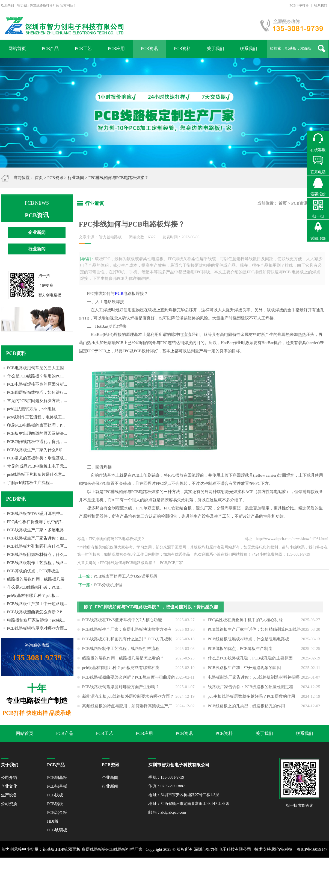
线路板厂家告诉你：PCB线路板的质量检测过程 (250, 688)
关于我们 (215, 48)
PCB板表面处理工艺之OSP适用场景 (127, 576)
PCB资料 (182, 48)
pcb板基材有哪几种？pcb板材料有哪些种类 (120, 669)
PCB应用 (116, 48)
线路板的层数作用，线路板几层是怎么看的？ (123, 660)
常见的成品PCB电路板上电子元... (37, 466)
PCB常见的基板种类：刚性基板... (37, 458)
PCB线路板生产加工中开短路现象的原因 (244, 669)
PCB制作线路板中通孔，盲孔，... (37, 441)
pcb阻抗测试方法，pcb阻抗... (33, 409)
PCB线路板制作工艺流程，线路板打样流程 (120, 650)
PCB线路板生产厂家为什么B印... (36, 450)
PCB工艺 (83, 48)
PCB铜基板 (57, 777)
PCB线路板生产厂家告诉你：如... (37, 538)
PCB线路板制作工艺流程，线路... (37, 563)
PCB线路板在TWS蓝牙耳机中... (35, 513)
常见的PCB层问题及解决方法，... (37, 400)
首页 (39, 177)
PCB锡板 (55, 804)
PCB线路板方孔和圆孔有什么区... (37, 546)
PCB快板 (55, 795)
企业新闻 (37, 232)
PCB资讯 (149, 48)
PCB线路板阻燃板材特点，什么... (37, 554)
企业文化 (9, 786)
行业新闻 (76, 177)
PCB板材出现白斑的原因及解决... (37, 433)
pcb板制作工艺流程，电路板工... (36, 417)
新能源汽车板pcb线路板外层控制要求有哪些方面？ (128, 698)
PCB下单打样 (299, 5)
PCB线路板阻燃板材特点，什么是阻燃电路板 (248, 640)
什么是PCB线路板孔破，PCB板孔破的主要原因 (250, 660)
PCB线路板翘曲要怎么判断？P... (36, 612)
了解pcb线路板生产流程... (30, 482)
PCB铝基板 (57, 786)
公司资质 (9, 804)
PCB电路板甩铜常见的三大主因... (37, 368)
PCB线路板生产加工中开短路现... (37, 604)
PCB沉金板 (57, 812)
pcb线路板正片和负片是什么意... (36, 474)
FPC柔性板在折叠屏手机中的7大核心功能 (245, 621)
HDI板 (53, 821)
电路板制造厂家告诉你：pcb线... (36, 620)
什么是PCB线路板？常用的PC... (35, 376)
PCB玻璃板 (57, 830)
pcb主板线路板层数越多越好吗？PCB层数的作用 (251, 698)
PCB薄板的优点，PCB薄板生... (35, 571)
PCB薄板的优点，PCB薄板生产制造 (240, 650)
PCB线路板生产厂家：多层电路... (37, 530)
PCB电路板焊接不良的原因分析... (37, 384)
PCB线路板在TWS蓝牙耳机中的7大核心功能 (122, 621)
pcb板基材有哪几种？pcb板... (33, 595)
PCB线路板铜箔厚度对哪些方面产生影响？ (120, 688)
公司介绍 (9, 777)
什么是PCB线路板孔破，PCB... (35, 587)
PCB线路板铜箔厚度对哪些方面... (37, 628)
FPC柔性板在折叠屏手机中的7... (35, 522)
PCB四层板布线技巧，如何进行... (37, 392)
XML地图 (158, 866)
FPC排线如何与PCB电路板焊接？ (127, 608)
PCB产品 (50, 48)
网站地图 (176, 866)
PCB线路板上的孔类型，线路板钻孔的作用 (246, 707)
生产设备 (9, 795)
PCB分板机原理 (110, 585)
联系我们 (320, 5)
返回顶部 (318, 238)
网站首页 (17, 48)
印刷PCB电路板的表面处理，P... (36, 425)
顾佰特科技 (282, 849)
